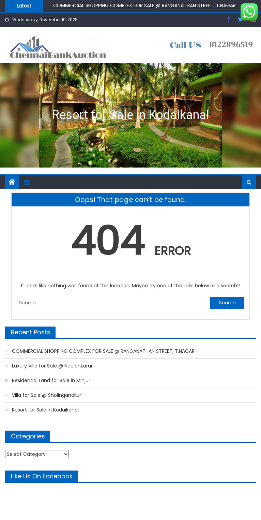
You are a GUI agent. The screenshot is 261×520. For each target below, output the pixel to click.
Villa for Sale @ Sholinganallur (46, 395)
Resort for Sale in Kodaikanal (130, 115)
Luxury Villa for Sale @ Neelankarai (52, 365)
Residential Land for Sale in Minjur (51, 380)
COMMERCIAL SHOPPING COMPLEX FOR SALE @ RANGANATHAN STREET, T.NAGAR (144, 5)
